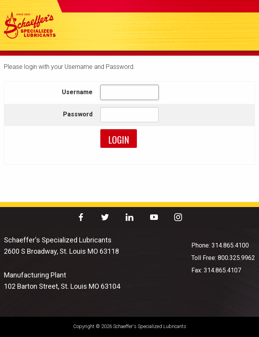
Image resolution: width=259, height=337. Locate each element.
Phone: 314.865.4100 (220, 245)
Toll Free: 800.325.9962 (223, 258)
